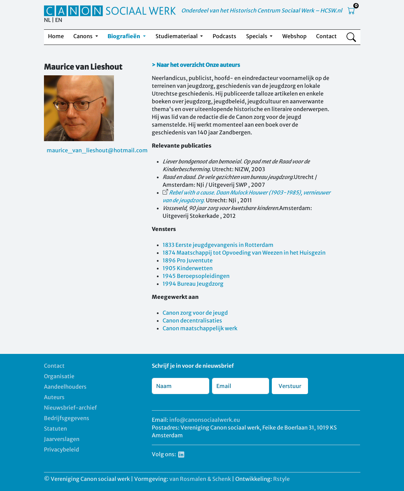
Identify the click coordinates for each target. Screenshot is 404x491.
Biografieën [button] (124, 36)
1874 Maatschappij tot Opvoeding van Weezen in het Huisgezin (244, 252)
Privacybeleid (61, 449)
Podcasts (224, 36)
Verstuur (290, 386)
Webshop (294, 36)
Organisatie (59, 376)
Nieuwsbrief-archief (70, 407)
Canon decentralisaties (192, 320)
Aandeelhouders (65, 386)
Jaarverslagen (61, 439)
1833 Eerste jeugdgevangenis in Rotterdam (218, 244)
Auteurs (54, 397)
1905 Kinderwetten (188, 268)
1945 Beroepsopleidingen (196, 276)
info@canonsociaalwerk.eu (204, 419)
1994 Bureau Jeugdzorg (193, 283)
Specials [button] (257, 36)
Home (56, 36)
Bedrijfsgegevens (66, 418)
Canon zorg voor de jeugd (195, 312)
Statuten (55, 428)
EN (58, 20)
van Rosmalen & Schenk (200, 478)
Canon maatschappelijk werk (200, 328)
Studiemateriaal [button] (177, 36)
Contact (326, 36)
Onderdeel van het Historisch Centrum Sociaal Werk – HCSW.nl (261, 10)
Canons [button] (83, 36)
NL (47, 20)
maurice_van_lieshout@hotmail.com (97, 150)
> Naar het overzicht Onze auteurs (196, 64)
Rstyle (281, 478)
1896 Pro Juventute (188, 260)
